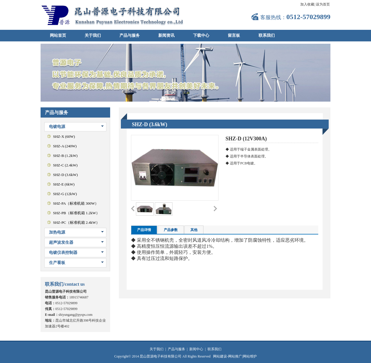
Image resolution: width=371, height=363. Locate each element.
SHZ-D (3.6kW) (65, 175)
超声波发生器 (61, 242)
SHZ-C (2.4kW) (65, 165)
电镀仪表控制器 (63, 252)
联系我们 (267, 35)
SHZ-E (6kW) (63, 184)
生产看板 (57, 263)
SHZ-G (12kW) (65, 194)
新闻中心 (196, 349)
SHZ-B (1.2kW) (65, 155)
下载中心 (201, 35)
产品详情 (144, 230)
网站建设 (220, 356)
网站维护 (250, 356)
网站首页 (58, 35)
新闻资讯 (166, 35)
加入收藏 (307, 4)
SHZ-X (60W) (64, 136)
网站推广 (235, 356)
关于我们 (93, 35)
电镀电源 (57, 126)
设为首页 (323, 4)
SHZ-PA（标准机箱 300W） (76, 203)
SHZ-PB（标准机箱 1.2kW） (76, 213)
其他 (193, 230)
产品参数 (171, 230)
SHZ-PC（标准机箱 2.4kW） (76, 222)
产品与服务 (129, 35)
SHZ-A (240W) (65, 146)
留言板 (234, 35)
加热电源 (57, 232)
